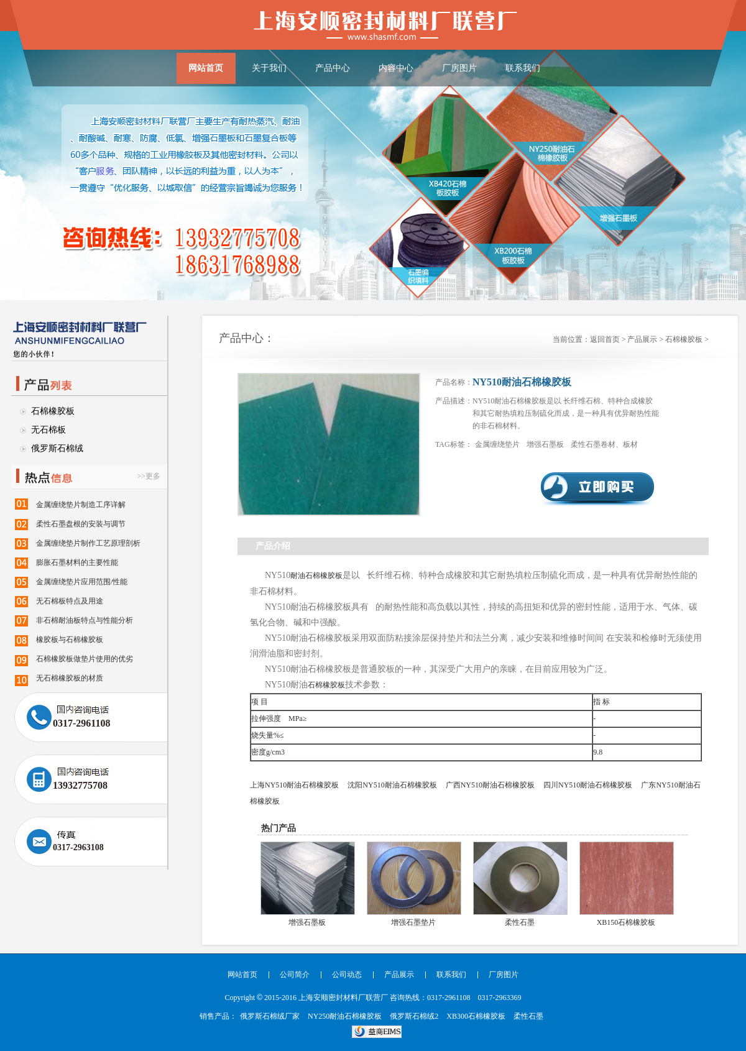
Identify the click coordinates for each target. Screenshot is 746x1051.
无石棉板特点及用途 (69, 601)
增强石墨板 (546, 444)
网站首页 (205, 68)
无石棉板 (48, 429)
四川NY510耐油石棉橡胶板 (587, 785)
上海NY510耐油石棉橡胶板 (294, 785)
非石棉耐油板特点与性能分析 (84, 620)
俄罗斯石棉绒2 (414, 1016)
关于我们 (269, 68)
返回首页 (605, 339)
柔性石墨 (520, 922)
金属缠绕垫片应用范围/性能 (81, 581)
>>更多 (148, 476)
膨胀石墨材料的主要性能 (77, 562)
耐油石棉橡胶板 (316, 575)
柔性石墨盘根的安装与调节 (81, 524)
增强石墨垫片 (413, 922)
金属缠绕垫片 (498, 444)
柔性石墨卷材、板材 (604, 444)
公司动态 (347, 974)
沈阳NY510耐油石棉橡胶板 (392, 785)
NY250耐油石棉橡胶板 (345, 1016)
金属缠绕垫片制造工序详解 (81, 504)
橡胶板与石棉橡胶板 (69, 639)
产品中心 (332, 68)
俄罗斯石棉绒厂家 (270, 1016)
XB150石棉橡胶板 (626, 922)
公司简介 (295, 974)
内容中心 (396, 68)
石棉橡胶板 (53, 411)
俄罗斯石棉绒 (57, 448)
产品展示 (642, 339)
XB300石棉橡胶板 (475, 1016)
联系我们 (522, 68)
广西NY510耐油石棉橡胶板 (490, 785)
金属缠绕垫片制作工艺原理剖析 (88, 543)
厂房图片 (459, 68)
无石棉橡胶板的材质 (69, 678)
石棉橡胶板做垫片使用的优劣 (84, 658)
